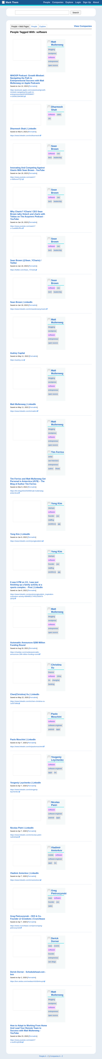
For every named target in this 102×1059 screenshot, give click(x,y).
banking (51, 684)
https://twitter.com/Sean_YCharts (22, 270)
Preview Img (27, 50)
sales (59, 114)
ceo (58, 154)
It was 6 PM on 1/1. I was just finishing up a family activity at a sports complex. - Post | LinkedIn (26, 584)
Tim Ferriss (57, 452)
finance (51, 672)
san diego (52, 962)
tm (49, 680)
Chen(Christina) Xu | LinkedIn (24, 694)
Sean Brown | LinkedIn (21, 302)
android (51, 729)
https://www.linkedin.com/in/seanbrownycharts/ (28, 309)
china (59, 676)
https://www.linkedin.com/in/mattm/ (23, 411)
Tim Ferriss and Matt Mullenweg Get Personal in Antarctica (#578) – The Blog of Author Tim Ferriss (28, 481)
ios (55, 772)
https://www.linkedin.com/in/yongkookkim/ (26, 541)
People (46, 2)
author (50, 469)
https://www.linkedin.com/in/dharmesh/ (25, 136)
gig (59, 524)
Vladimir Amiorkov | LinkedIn (24, 873)
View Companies (83, 26)
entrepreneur (53, 61)
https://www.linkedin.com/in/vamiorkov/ (25, 880)
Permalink (33, 86)
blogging (51, 49)
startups (51, 508)
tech (50, 158)
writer (50, 457)
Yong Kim (56, 503)
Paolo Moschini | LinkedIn (23, 739)
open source (53, 65)
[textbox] (42, 12)
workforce (52, 524)
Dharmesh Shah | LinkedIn (23, 129)
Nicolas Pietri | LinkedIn (22, 828)
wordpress (52, 53)
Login (78, 2)
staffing (51, 520)
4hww (57, 469)
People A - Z (44, 1056)
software (51, 57)
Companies (57, 2)
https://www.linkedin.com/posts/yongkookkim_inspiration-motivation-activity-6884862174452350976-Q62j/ (32, 596)
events (56, 946)
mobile (50, 855)
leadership (58, 158)
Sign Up (87, 2)
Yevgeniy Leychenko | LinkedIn (25, 783)
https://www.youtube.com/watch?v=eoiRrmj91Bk (22, 1041)
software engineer (55, 725)
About (96, 2)
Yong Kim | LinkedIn (20, 534)
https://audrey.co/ (16, 360)
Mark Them (12, 2)
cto (49, 118)
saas (50, 898)
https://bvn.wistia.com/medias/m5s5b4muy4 (27, 981)
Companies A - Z (56, 1056)
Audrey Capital (17, 353)
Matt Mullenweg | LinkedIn (23, 404)
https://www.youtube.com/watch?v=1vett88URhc (22, 227)
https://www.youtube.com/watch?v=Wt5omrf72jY (22, 178)
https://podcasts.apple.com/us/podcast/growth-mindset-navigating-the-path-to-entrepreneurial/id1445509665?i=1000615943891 (28, 93)
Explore (69, 2)
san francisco (53, 461)
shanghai (55, 680)
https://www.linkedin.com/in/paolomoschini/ (26, 747)
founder (51, 516)
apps (58, 729)
